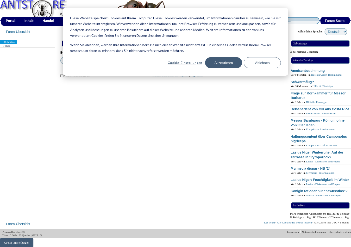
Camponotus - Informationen (321, 145)
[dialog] (175, 42)
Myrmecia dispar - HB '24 (311, 168)
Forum (6, 45)
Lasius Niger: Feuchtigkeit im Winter (320, 180)
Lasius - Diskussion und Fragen (323, 161)
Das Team (269, 222)
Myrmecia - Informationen (320, 172)
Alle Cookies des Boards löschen (294, 222)
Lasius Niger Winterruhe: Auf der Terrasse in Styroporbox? (317, 154)
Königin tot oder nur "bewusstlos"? (319, 191)
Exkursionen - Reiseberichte (321, 113)
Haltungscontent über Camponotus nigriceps (319, 139)
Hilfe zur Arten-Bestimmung (326, 74)
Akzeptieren (223, 63)
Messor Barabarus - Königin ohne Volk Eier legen (318, 122)
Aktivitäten (9, 42)
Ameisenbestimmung (308, 71)
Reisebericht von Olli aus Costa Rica (320, 109)
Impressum (293, 231)
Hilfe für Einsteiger (323, 86)
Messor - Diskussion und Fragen (323, 195)
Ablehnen (262, 63)
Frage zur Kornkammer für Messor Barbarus (318, 95)
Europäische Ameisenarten (320, 129)
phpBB (19, 231)
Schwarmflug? (302, 82)
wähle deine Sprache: (310, 31)
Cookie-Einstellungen (185, 63)
